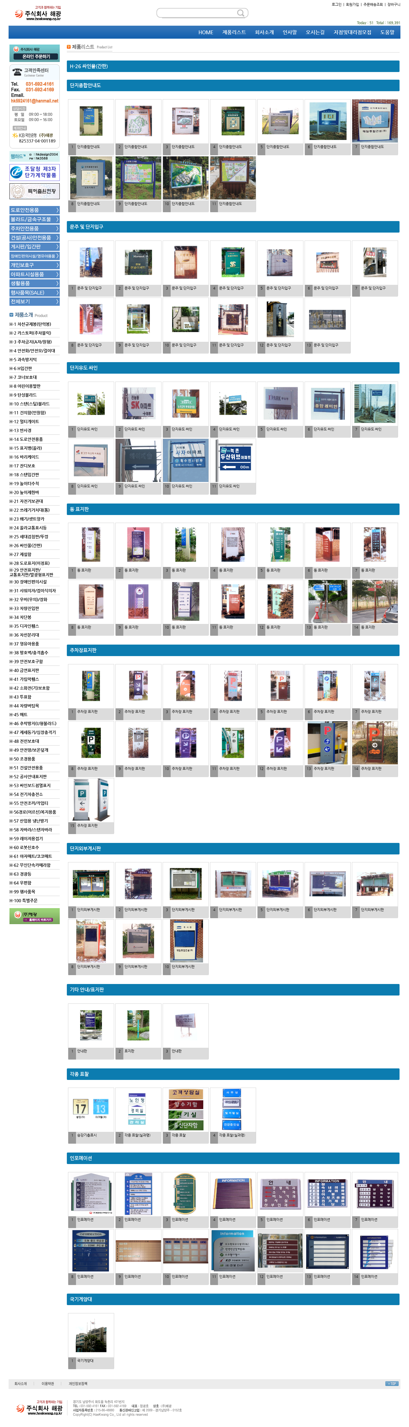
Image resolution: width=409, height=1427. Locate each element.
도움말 (387, 32)
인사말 (290, 32)
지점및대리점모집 (352, 32)
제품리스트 (234, 32)
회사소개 (264, 32)
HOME (206, 32)
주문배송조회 (373, 4)
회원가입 (352, 4)
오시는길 (315, 32)
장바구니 (393, 4)
